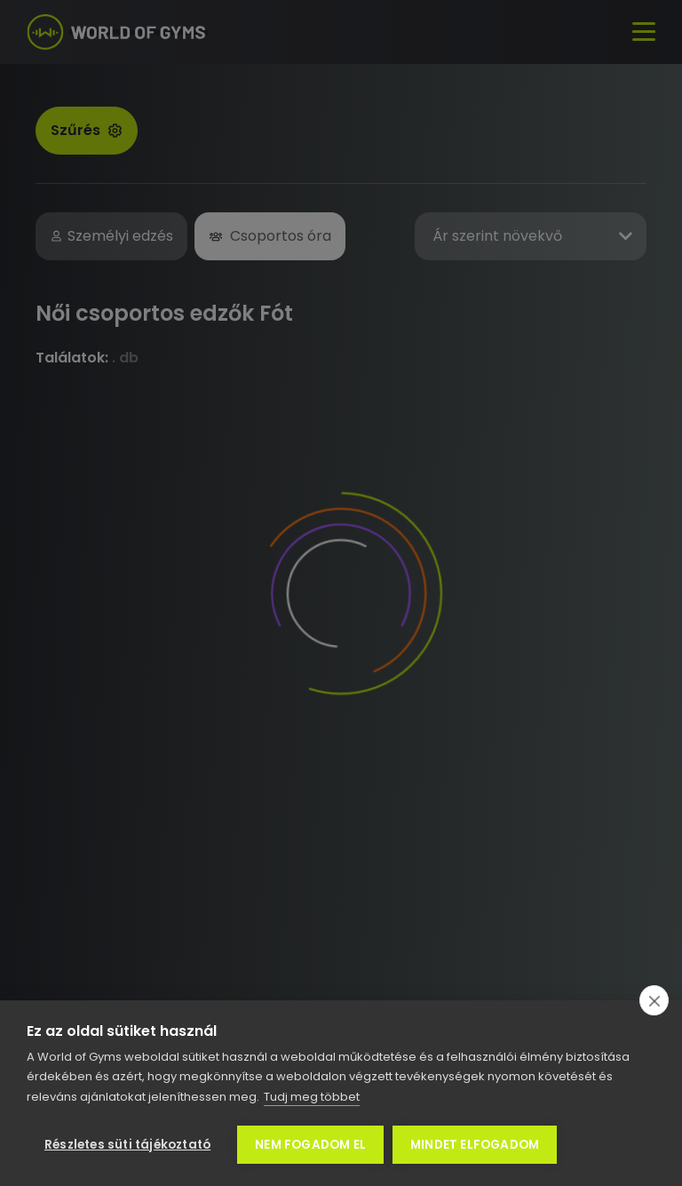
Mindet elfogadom (474, 1144)
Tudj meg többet (312, 1096)
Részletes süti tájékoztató (127, 1144)
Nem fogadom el (310, 1144)
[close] (654, 1000)
